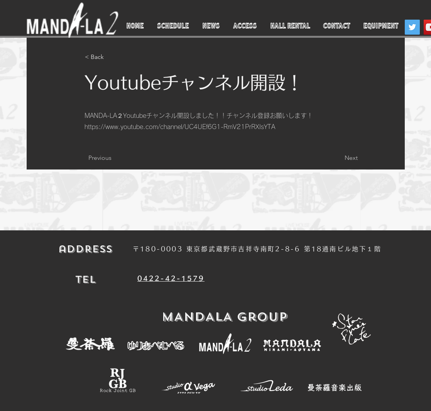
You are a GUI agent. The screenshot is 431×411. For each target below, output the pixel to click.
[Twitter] (412, 27)
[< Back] (110, 57)
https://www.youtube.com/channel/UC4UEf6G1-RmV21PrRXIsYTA (180, 127)
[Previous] (113, 158)
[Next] (338, 158)
